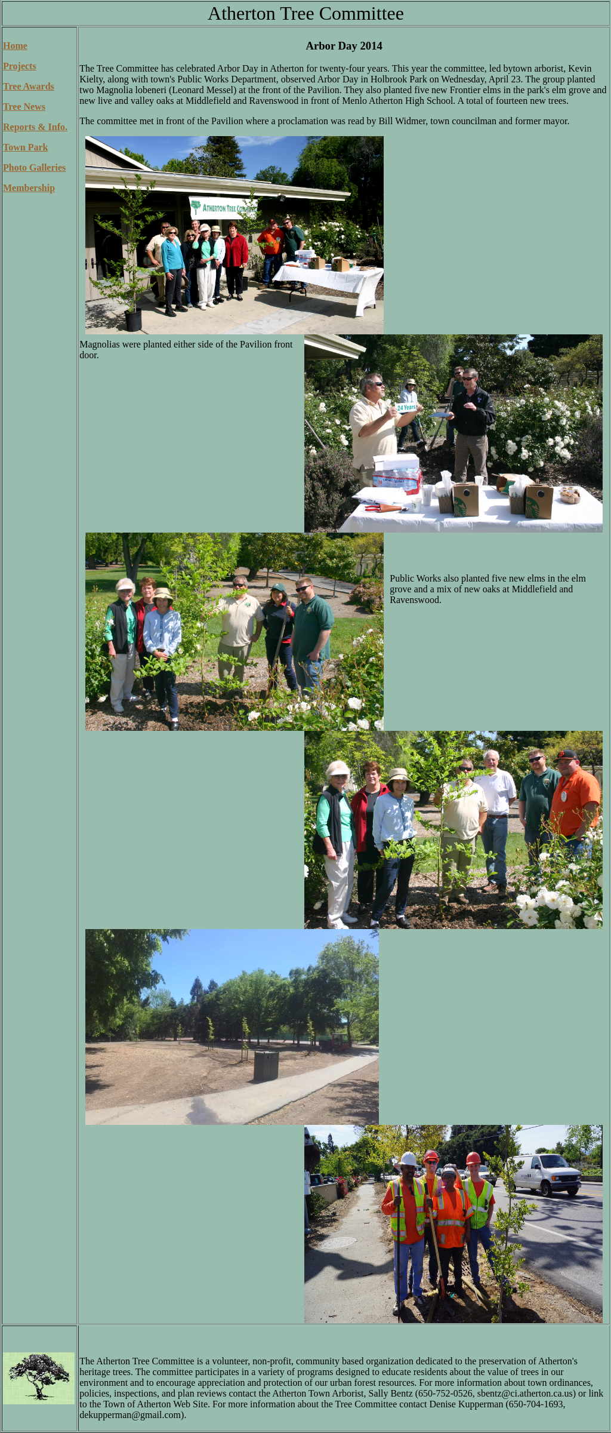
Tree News (24, 107)
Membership (29, 188)
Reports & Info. (35, 127)
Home (15, 46)
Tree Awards (28, 86)
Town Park (25, 147)
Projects (19, 66)
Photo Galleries (34, 167)
